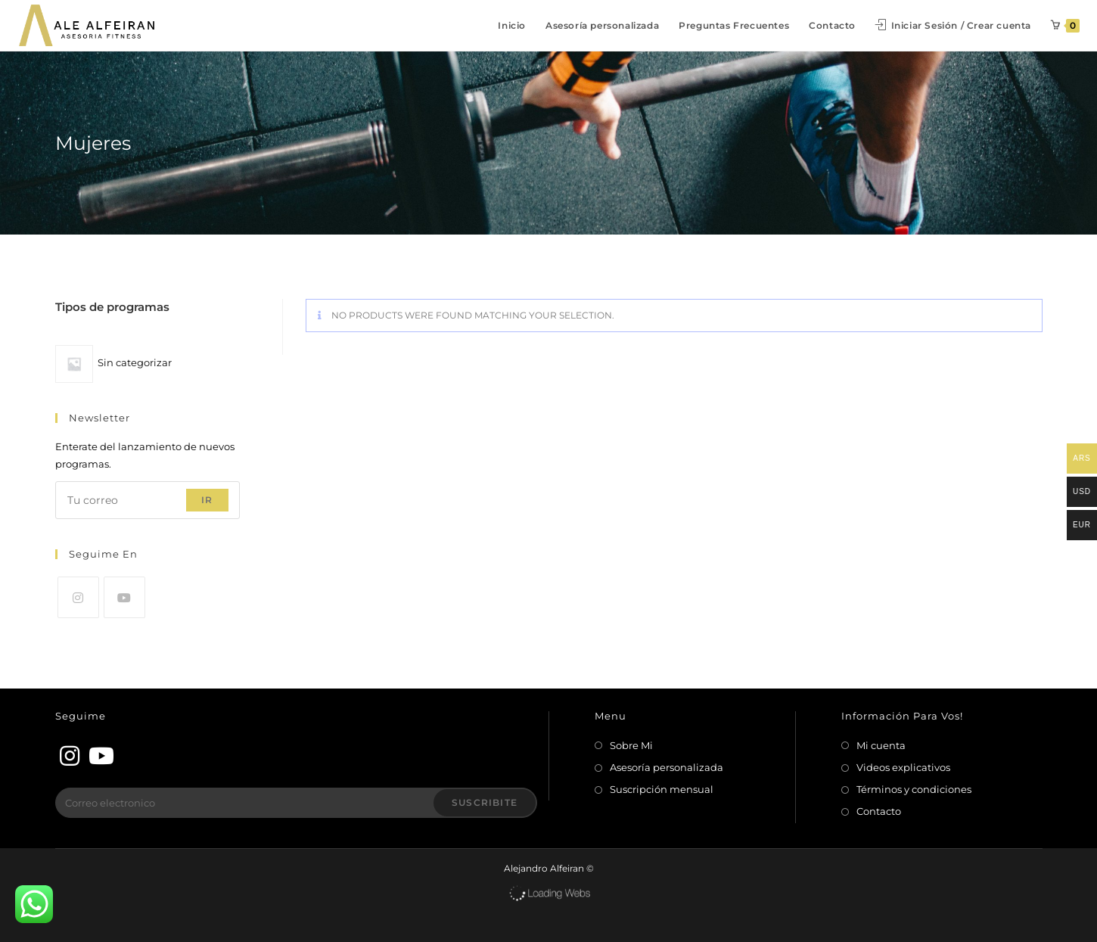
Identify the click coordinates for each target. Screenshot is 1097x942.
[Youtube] (124, 597)
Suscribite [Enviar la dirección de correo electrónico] (484, 802)
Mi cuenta (881, 745)
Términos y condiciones (913, 789)
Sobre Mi (631, 745)
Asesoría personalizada (666, 767)
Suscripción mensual (661, 789)
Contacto (878, 811)
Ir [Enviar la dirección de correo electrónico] (207, 499)
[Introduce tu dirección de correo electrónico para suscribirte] (147, 500)
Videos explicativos (903, 767)
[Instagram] (78, 597)
